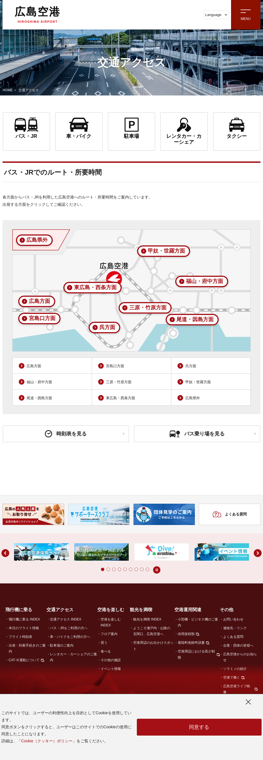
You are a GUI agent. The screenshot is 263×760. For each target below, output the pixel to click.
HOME (8, 90)
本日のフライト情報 (24, 628)
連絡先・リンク (235, 628)
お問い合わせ (233, 619)
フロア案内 (109, 634)
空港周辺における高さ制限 (196, 654)
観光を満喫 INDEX (147, 619)
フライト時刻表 (20, 637)
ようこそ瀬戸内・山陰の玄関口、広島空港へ (151, 631)
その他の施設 (111, 660)
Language (216, 15)
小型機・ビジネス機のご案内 (198, 622)
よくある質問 (229, 514)
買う (104, 643)
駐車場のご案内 (61, 645)
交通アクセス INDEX (65, 619)
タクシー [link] (237, 128)
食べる (106, 651)
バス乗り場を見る (213, 433)
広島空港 (38, 14)
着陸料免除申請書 (191, 643)
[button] (102, 569)
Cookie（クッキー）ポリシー (47, 741)
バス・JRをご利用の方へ (69, 628)
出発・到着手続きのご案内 (27, 648)
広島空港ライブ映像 (236, 689)
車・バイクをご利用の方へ (70, 637)
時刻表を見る (84, 433)
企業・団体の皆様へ (238, 645)
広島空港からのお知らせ (240, 657)
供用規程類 (186, 634)
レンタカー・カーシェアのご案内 (73, 657)
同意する (199, 727)
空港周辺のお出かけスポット (153, 646)
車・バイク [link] (79, 128)
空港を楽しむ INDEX (111, 622)
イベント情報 (111, 669)
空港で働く (231, 677)
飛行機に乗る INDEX (24, 619)
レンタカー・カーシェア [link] (184, 131)
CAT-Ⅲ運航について (24, 660)
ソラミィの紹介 (235, 669)
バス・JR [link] (26, 128)
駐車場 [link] (131, 128)
